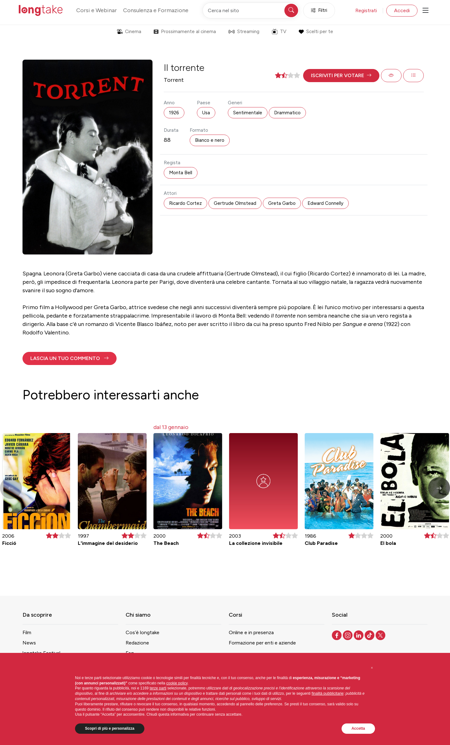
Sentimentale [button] (247, 113)
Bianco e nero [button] (209, 140)
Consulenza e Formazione (155, 10)
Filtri (319, 10)
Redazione (137, 643)
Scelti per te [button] (316, 31)
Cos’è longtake (142, 632)
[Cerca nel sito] (250, 10)
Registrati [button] (366, 10)
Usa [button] (206, 113)
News (29, 643)
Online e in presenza (251, 632)
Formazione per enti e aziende (262, 643)
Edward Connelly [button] (325, 203)
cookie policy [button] (177, 683)
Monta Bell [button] (180, 172)
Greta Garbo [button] (282, 203)
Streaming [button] (243, 31)
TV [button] (279, 31)
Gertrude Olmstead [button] (235, 203)
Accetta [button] (358, 728)
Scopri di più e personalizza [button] (109, 728)
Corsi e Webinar (96, 10)
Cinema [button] (129, 31)
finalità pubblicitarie (327, 693)
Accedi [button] (402, 10)
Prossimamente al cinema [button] (185, 31)
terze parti (158, 688)
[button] (341, 75)
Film (26, 632)
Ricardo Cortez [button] (185, 203)
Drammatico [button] (287, 113)
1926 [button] (174, 113)
